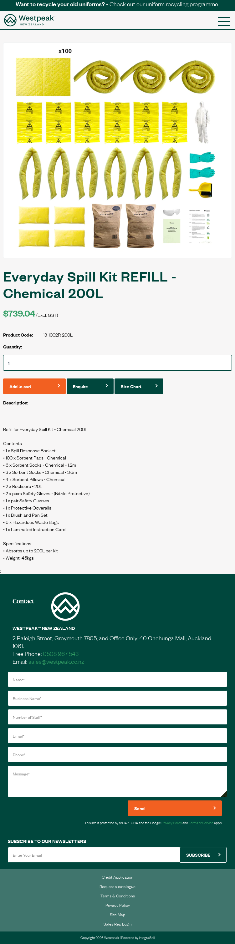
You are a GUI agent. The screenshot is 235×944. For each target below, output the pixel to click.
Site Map (117, 914)
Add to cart (20, 386)
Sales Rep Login (118, 924)
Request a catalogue (117, 886)
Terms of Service (201, 822)
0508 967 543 (61, 653)
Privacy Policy (171, 822)
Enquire (80, 386)
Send (139, 808)
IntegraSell (147, 937)
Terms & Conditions (117, 895)
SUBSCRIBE (198, 854)
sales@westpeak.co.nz (56, 661)
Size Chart (131, 386)
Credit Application (117, 877)
